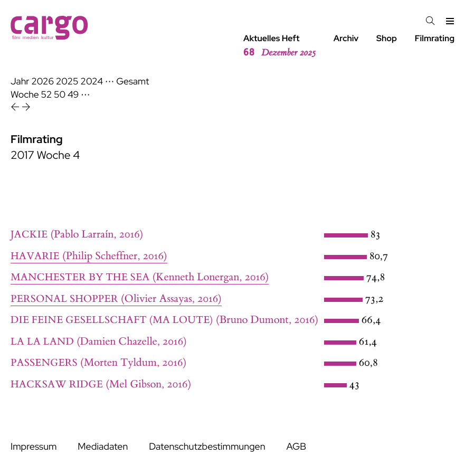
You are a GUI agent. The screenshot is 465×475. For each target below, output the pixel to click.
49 (73, 95)
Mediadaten (103, 447)
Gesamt (132, 81)
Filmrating (434, 38)
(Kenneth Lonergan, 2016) (140, 277)
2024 (91, 81)
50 (59, 95)
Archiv (346, 38)
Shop (386, 38)
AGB (296, 447)
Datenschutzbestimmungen (207, 447)
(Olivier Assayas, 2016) (116, 299)
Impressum (33, 447)
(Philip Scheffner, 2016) (89, 256)
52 (46, 95)
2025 (67, 81)
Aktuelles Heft (279, 46)
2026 (42, 81)
